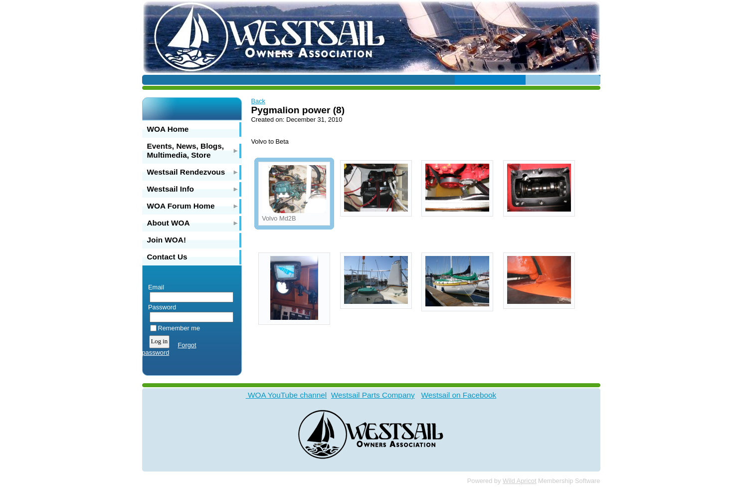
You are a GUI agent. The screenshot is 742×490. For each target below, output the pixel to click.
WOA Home (168, 129)
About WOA (168, 223)
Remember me (179, 328)
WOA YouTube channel (286, 395)
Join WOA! (166, 240)
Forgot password (169, 348)
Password (160, 307)
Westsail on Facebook (458, 395)
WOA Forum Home (181, 206)
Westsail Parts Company (373, 395)
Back (258, 101)
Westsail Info (170, 189)
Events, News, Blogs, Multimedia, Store (185, 150)
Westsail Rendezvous (186, 172)
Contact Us (167, 256)
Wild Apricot (520, 481)
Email (154, 287)
